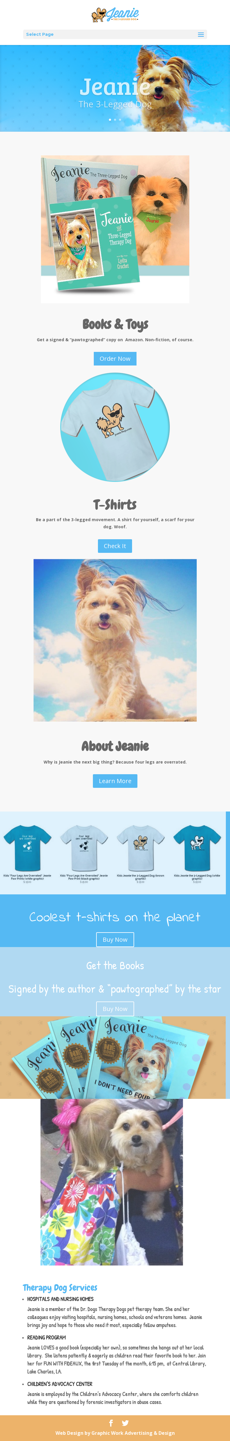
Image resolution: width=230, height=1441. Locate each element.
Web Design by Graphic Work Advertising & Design (115, 1433)
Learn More (115, 781)
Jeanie (115, 91)
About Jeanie (115, 746)
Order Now (115, 359)
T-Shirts (115, 505)
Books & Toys (115, 324)
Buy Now (115, 940)
